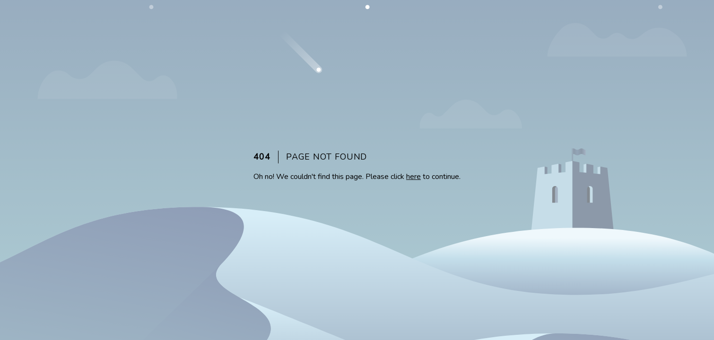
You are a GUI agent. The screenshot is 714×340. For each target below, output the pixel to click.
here (413, 176)
